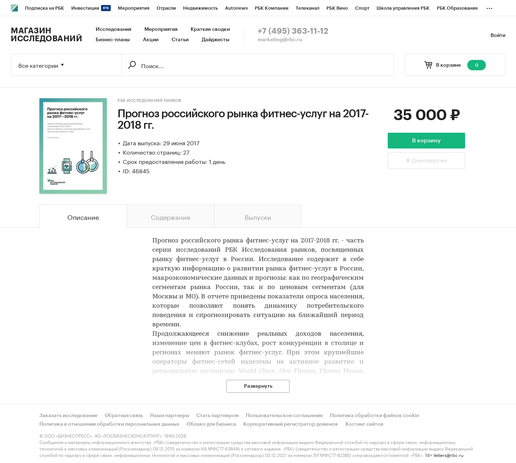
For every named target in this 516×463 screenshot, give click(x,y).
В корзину (426, 140)
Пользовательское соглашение (284, 415)
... (489, 6)
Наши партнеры (169, 415)
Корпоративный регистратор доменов (290, 424)
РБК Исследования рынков (149, 101)
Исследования (113, 29)
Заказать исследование (68, 415)
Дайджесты (215, 39)
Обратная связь (124, 415)
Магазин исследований (46, 35)
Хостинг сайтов (364, 424)
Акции (150, 39)
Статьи (180, 39)
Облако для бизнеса (211, 424)
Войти (498, 35)
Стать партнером (217, 415)
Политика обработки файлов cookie (374, 415)
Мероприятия (160, 29)
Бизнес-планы (113, 39)
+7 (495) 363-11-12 (293, 31)
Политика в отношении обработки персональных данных (109, 424)
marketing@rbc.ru (280, 39)
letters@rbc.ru (448, 454)
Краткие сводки (210, 29)
